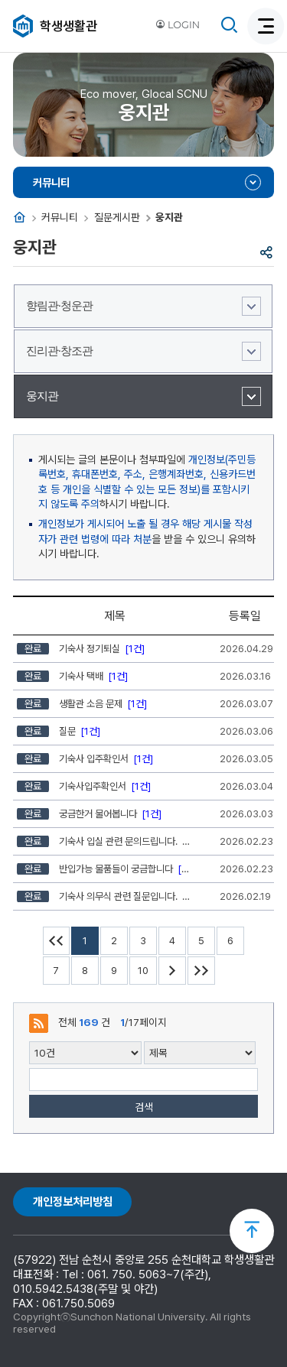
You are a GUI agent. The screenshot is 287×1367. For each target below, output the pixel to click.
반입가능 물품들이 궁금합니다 (105, 869)
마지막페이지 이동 (201, 970)
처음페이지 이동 (56, 941)
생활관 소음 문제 (82, 703)
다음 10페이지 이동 (172, 970)
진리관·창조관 (59, 351)
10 (143, 970)
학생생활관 (68, 26)
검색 (144, 1107)
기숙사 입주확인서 (85, 759)
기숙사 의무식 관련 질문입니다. (105, 896)
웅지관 (42, 396)
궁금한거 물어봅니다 (89, 814)
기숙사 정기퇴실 (81, 648)
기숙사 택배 (72, 676)
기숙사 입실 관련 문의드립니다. (105, 841)
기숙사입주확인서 (84, 786)
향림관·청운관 (59, 306)
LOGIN (177, 25)
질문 (58, 731)
